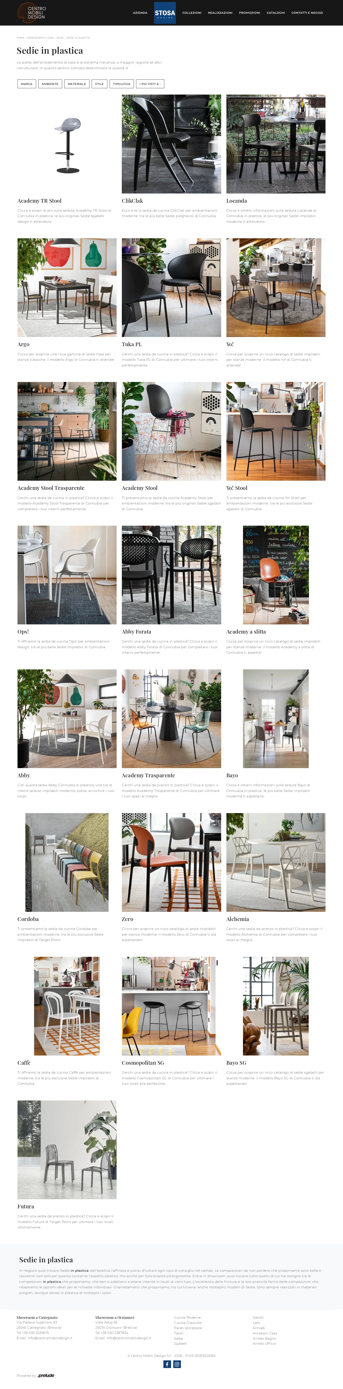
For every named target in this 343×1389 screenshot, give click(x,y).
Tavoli (179, 1333)
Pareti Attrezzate (188, 1328)
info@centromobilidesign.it (50, 1338)
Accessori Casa (265, 1333)
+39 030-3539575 (35, 1333)
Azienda (140, 12)
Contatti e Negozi (307, 12)
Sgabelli (180, 1344)
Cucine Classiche (187, 1323)
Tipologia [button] (122, 84)
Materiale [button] (77, 84)
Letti (257, 1323)
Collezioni (192, 12)
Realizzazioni (220, 12)
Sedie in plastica (78, 37)
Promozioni (249, 12)
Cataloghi (276, 12)
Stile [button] (99, 84)
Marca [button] (27, 84)
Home (20, 37)
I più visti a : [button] (150, 84)
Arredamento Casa (40, 37)
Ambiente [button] (50, 84)
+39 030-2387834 (114, 1333)
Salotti (258, 1318)
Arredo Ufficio (264, 1344)
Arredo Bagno (264, 1339)
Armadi (259, 1328)
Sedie (60, 37)
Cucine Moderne (187, 1318)
